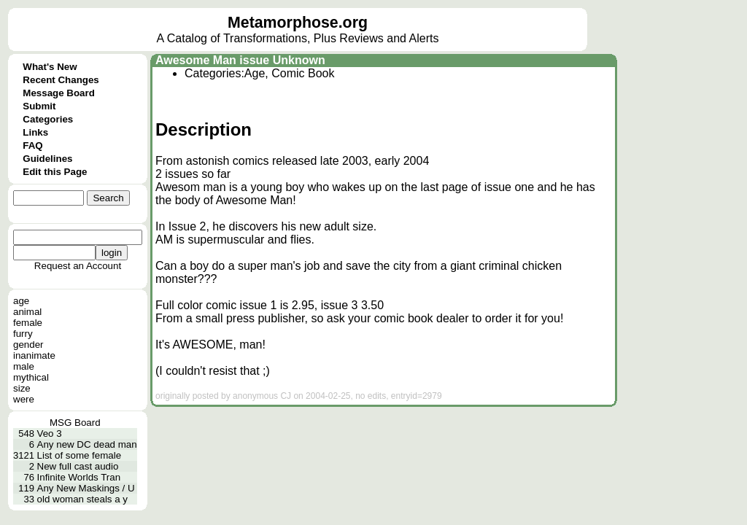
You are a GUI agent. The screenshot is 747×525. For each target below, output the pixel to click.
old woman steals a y (82, 499)
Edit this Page (55, 171)
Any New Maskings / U (86, 488)
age (21, 300)
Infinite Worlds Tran (79, 477)
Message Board (59, 93)
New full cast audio (78, 466)
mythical (31, 377)
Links (35, 132)
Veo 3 (49, 433)
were (23, 399)
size (22, 388)
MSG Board (75, 422)
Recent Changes (60, 79)
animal (27, 311)
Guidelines (47, 158)
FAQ (32, 145)
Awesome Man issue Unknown (240, 60)
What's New (50, 66)
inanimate (34, 355)
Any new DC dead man (87, 444)
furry (23, 333)
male (23, 366)
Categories (48, 119)
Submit (39, 106)
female (27, 322)
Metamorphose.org (298, 22)
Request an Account (77, 265)
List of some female (79, 455)
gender (28, 344)
